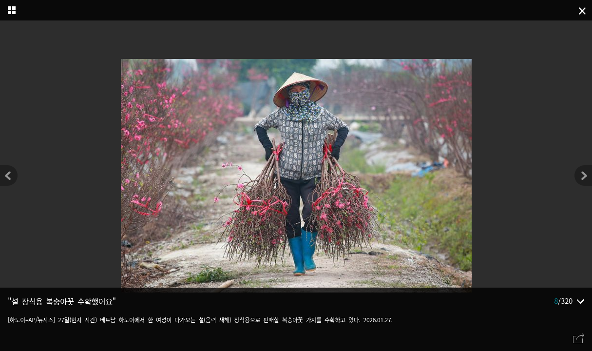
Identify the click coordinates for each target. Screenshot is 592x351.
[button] (583, 175)
